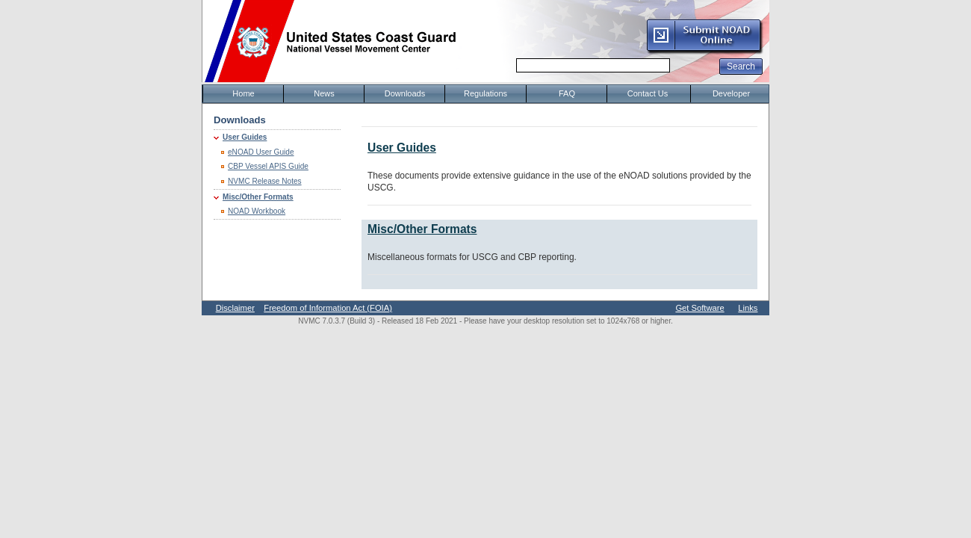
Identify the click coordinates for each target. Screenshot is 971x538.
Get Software (699, 307)
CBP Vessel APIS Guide (268, 166)
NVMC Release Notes (265, 181)
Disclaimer (235, 307)
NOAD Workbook (256, 211)
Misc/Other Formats (258, 197)
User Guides (245, 137)
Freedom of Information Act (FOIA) (328, 307)
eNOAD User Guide (261, 152)
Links (747, 307)
